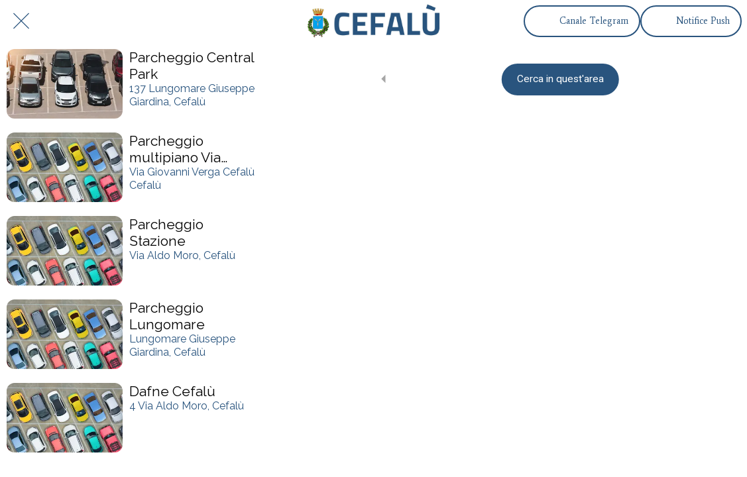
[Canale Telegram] (582, 21)
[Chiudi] (21, 21)
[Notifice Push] (691, 21)
